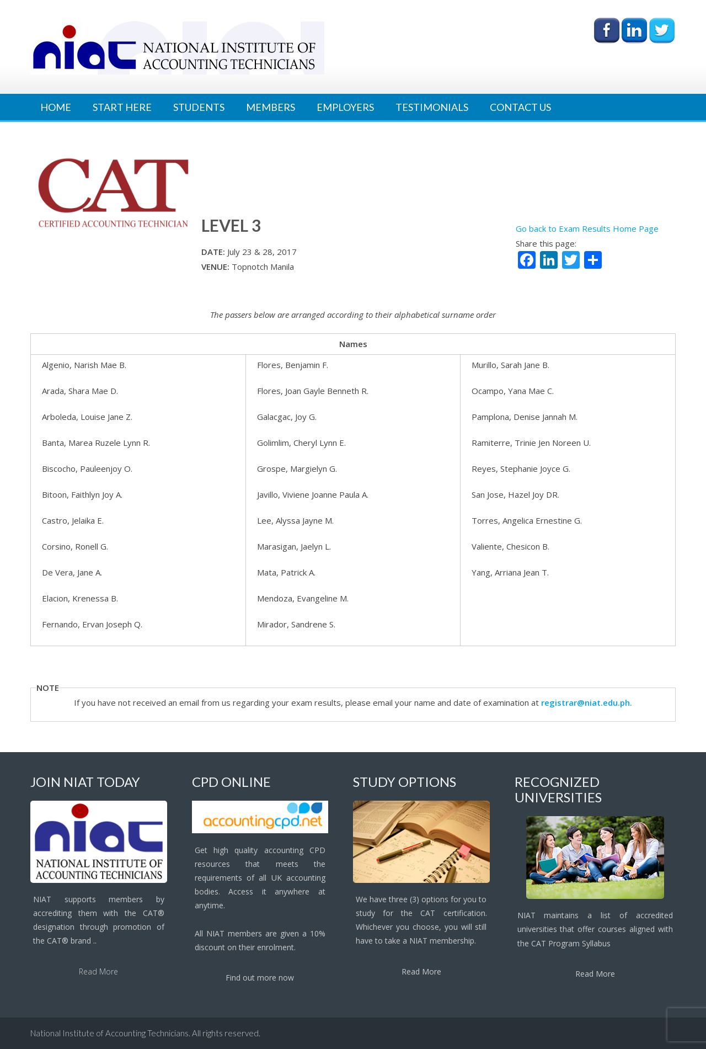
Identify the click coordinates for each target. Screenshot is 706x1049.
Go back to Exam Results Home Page (587, 228)
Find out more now (260, 977)
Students (198, 107)
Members (270, 107)
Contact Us (520, 107)
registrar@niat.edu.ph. (586, 702)
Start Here (122, 107)
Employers (345, 107)
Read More (98, 971)
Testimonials (431, 107)
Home (55, 107)
